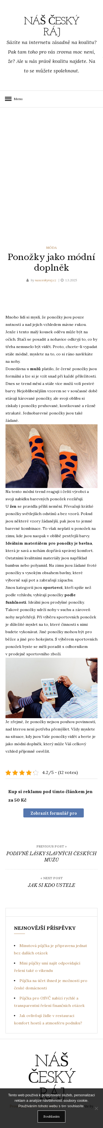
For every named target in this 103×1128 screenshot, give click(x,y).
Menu (16, 99)
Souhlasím (51, 1116)
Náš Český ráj (51, 27)
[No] (96, 1108)
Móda (51, 248)
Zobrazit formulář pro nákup (53, 814)
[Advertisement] (51, 175)
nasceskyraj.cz (46, 280)
